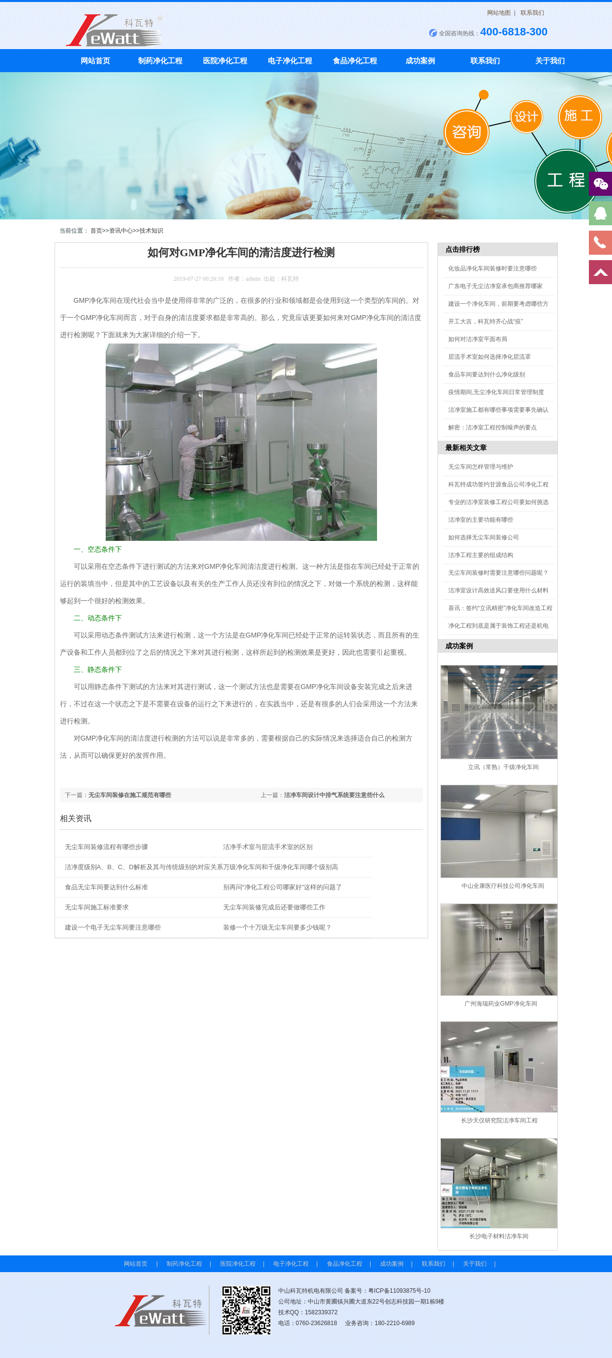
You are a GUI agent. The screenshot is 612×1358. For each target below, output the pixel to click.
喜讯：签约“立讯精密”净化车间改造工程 (500, 608)
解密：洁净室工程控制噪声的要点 (492, 427)
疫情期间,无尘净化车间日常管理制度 (496, 392)
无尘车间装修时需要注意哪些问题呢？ (498, 572)
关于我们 (550, 60)
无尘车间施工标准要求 (97, 907)
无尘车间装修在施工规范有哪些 (129, 795)
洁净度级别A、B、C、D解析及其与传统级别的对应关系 (144, 867)
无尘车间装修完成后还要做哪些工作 (274, 907)
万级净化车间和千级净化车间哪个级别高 (280, 867)
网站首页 (95, 60)
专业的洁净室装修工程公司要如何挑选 (498, 502)
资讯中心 (121, 230)
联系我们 (532, 12)
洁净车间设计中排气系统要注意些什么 (334, 795)
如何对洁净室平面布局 (477, 339)
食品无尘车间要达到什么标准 (106, 887)
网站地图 (499, 12)
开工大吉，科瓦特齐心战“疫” (485, 321)
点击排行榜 (462, 249)
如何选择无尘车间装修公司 (483, 537)
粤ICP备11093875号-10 (399, 1290)
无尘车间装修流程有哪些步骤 (106, 847)
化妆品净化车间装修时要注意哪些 (492, 268)
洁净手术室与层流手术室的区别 (268, 847)
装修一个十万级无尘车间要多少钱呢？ (277, 927)
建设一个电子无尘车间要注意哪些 (113, 927)
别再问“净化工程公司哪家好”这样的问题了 (283, 887)
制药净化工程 (160, 60)
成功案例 (420, 60)
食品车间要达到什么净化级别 (486, 374)
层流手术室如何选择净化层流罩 (489, 356)
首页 (96, 230)
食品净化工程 (355, 60)
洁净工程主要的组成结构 (480, 555)
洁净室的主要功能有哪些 (480, 519)
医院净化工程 (225, 60)
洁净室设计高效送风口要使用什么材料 (498, 590)
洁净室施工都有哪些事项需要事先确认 (498, 409)
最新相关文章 (466, 448)
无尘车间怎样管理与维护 (480, 466)
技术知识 (151, 230)
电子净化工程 (290, 60)
